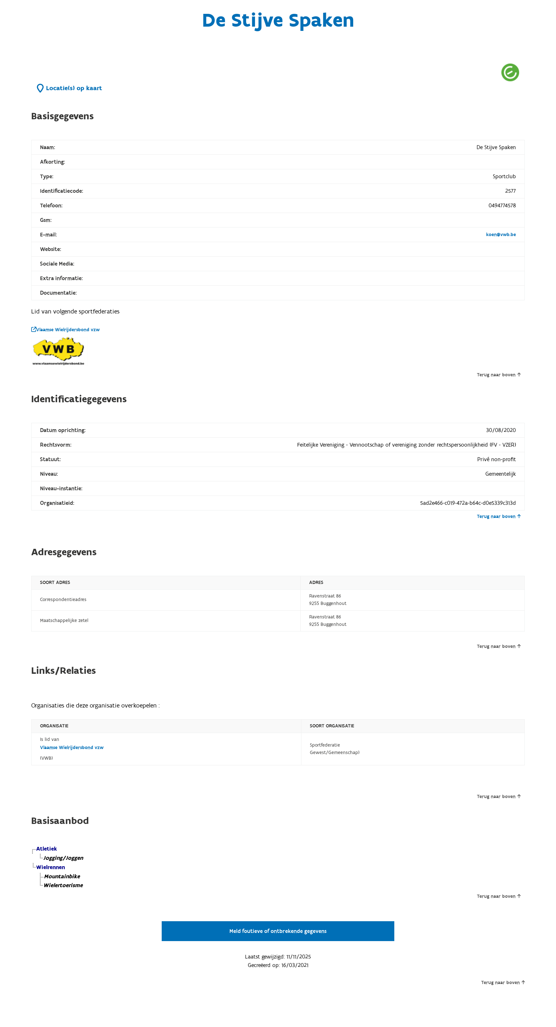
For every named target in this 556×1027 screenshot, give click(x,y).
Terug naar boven (499, 375)
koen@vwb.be (501, 234)
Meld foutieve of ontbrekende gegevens (278, 931)
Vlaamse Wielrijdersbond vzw (65, 330)
